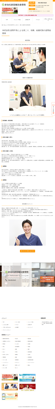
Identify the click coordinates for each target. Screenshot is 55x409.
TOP (7, 19)
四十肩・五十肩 (5, 354)
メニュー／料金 (17, 19)
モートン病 (5, 359)
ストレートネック (31, 362)
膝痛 (16, 357)
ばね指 (29, 354)
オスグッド (17, 362)
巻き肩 (16, 338)
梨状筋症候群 (30, 341)
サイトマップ (30, 327)
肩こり (5, 24)
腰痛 (16, 349)
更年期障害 (17, 346)
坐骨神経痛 (30, 351)
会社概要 (16, 327)
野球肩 (4, 343)
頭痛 (28, 349)
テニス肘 (16, 343)
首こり (16, 367)
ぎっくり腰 (5, 367)
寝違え (29, 365)
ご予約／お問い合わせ (48, 19)
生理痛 (29, 343)
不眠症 (29, 346)
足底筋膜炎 (30, 357)
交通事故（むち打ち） (7, 341)
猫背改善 (29, 338)
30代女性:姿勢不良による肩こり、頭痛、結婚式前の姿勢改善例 (47, 323)
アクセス (38, 19)
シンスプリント (5, 362)
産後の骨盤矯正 (18, 341)
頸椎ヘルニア (17, 365)
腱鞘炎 (16, 354)
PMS (3, 346)
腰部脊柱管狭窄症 (6, 338)
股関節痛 (16, 359)
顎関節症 (4, 357)
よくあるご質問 (5, 324)
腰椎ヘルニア (5, 365)
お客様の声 (27, 19)
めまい (4, 351)
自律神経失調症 (30, 359)
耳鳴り (16, 351)
